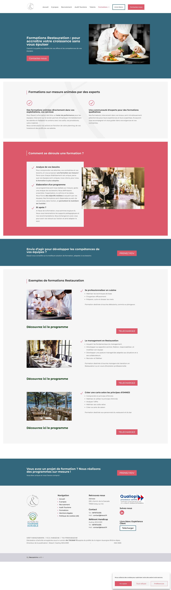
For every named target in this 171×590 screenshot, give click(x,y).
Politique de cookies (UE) (69, 516)
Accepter (123, 584)
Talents (92, 7)
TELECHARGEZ (127, 331)
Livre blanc (118, 7)
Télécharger (128, 528)
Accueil (45, 7)
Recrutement (66, 7)
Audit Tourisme (81, 7)
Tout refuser (141, 584)
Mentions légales (66, 513)
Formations (102, 7)
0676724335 (96, 513)
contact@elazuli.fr (100, 515)
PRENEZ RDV (127, 253)
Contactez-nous (136, 7)
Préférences (159, 584)
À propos (54, 7)
